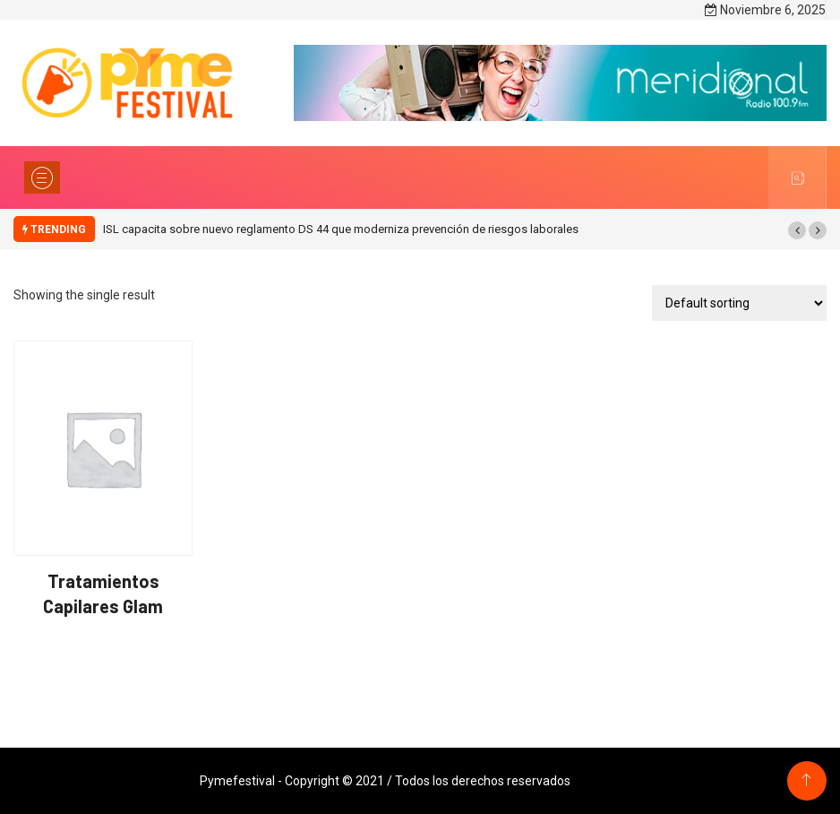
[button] (797, 230)
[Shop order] (739, 303)
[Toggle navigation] (42, 177)
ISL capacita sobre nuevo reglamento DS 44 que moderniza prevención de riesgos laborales (341, 229)
